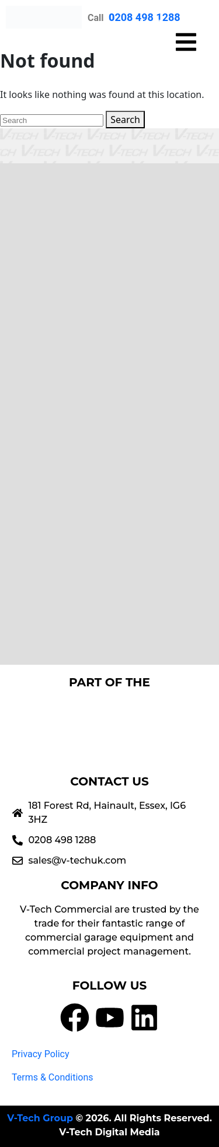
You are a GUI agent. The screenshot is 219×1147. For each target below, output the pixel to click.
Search (125, 119)
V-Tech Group (40, 1118)
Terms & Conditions (52, 1077)
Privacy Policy (40, 1054)
